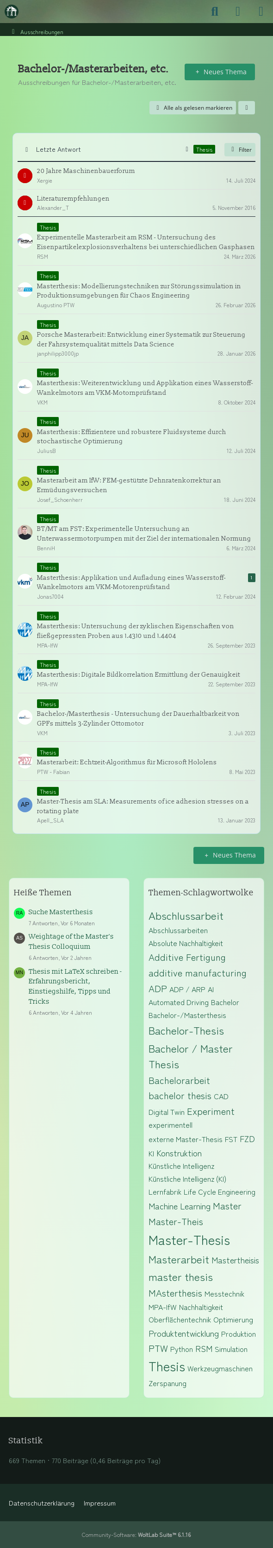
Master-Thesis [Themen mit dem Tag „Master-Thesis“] (189, 1239)
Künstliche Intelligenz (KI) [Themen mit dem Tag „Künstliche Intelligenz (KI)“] (187, 1178)
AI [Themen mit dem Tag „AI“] (211, 988)
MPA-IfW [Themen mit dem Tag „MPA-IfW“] (163, 1306)
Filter (240, 150)
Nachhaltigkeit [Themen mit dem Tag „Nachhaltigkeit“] (201, 1306)
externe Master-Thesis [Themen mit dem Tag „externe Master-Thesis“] (186, 1138)
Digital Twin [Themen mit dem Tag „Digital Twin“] (167, 1111)
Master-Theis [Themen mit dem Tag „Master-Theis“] (176, 1221)
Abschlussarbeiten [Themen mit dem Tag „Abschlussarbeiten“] (178, 929)
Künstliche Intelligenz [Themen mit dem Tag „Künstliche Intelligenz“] (181, 1165)
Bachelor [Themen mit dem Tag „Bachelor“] (225, 1001)
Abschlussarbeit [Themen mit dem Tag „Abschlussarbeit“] (186, 915)
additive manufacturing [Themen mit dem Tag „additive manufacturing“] (198, 972)
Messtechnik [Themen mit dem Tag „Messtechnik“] (224, 1293)
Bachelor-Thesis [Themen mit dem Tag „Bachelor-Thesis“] (186, 1030)
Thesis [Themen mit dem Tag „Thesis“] (167, 1366)
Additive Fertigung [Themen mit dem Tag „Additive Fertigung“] (187, 957)
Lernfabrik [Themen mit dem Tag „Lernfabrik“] (165, 1191)
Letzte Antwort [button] (58, 149)
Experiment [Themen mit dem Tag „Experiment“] (211, 1111)
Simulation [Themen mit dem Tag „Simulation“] (231, 1348)
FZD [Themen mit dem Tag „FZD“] (247, 1138)
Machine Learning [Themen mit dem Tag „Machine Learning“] (180, 1206)
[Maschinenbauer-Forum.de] (11, 11)
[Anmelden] (238, 11)
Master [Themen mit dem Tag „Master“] (227, 1205)
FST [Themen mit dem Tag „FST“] (231, 1138)
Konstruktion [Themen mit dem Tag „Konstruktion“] (179, 1153)
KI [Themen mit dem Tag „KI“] (151, 1153)
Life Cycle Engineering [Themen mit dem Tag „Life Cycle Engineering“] (219, 1191)
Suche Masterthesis (61, 912)
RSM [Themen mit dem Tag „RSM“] (203, 1348)
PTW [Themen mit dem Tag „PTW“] (158, 1348)
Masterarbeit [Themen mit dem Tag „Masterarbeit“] (179, 1259)
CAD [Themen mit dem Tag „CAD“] (221, 1095)
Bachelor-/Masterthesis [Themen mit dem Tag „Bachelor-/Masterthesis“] (187, 1014)
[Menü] (261, 11)
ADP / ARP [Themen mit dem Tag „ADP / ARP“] (187, 988)
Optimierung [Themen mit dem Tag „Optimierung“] (233, 1319)
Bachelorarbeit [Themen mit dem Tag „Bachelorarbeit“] (179, 1080)
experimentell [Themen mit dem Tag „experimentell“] (170, 1124)
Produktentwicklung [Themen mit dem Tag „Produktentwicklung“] (184, 1333)
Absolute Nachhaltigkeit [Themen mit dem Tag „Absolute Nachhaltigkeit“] (186, 942)
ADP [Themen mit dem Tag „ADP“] (158, 988)
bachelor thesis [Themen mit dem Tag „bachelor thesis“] (180, 1095)
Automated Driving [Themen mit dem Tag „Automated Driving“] (179, 1001)
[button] (246, 108)
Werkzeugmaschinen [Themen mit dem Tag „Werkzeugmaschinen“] (220, 1368)
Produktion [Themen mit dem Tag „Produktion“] (238, 1333)
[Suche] (214, 11)
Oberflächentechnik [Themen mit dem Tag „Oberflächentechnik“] (180, 1319)
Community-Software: (136, 1534)
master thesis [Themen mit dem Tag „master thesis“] (181, 1276)
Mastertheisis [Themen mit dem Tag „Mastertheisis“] (235, 1260)
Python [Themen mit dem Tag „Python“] (181, 1348)
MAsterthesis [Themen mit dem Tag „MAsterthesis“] (175, 1292)
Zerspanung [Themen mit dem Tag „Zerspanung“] (167, 1382)
